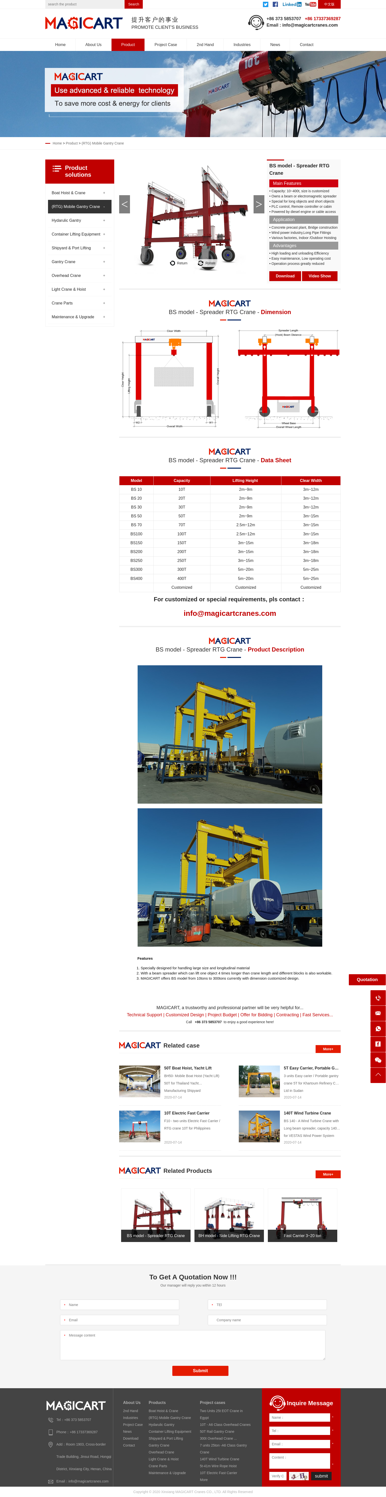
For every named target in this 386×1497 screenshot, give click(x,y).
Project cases (212, 1403)
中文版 (329, 4)
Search (133, 4)
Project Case (166, 45)
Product (128, 45)
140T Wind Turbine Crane (307, 1113)
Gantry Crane (63, 262)
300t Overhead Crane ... (218, 1438)
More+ (328, 1049)
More (204, 1480)
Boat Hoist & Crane (68, 193)
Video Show (320, 276)
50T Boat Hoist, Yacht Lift (188, 1068)
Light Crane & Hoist (69, 289)
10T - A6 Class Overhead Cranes (225, 1425)
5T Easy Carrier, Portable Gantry (314, 1068)
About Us (93, 45)
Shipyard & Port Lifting (71, 248)
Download (285, 276)
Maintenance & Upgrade (73, 317)
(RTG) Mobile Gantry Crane (103, 143)
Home (60, 45)
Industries (242, 45)
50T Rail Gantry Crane (217, 1431)
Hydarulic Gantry (66, 220)
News (275, 45)
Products (157, 1403)
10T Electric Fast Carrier (186, 1113)
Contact (306, 45)
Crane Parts (62, 303)
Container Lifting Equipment (76, 234)
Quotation (367, 979)
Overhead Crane (66, 275)
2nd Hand (205, 45)
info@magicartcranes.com (310, 25)
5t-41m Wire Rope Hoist (218, 1466)
